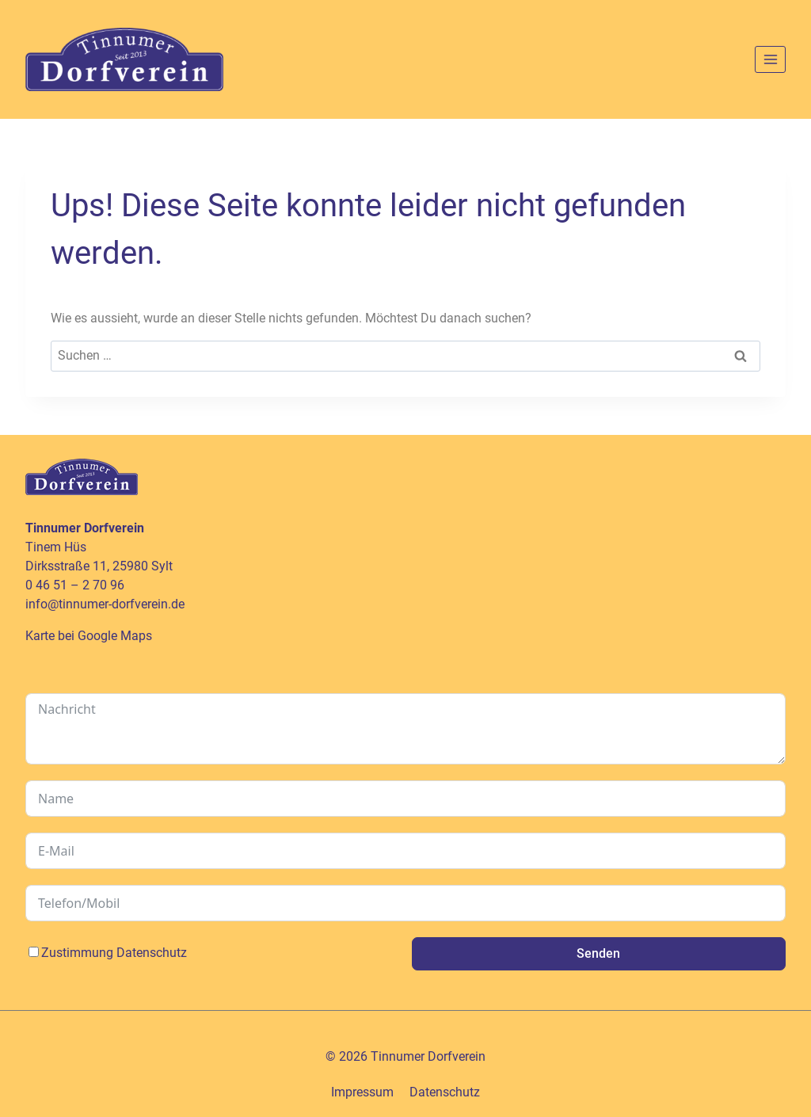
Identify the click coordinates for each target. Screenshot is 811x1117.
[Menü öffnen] (770, 59)
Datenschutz (151, 952)
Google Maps (115, 635)
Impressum (362, 1092)
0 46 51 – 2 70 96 (74, 585)
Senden (598, 953)
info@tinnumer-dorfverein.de (105, 604)
